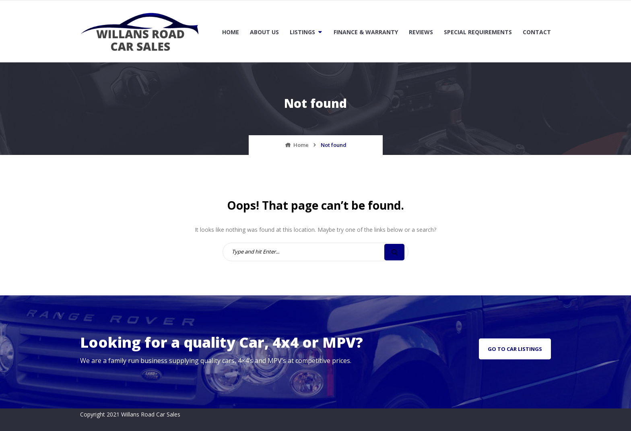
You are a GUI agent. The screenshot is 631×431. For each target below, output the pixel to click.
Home (230, 32)
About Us (264, 32)
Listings (302, 32)
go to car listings (515, 349)
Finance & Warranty (366, 32)
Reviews (421, 32)
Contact (537, 32)
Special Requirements (478, 32)
